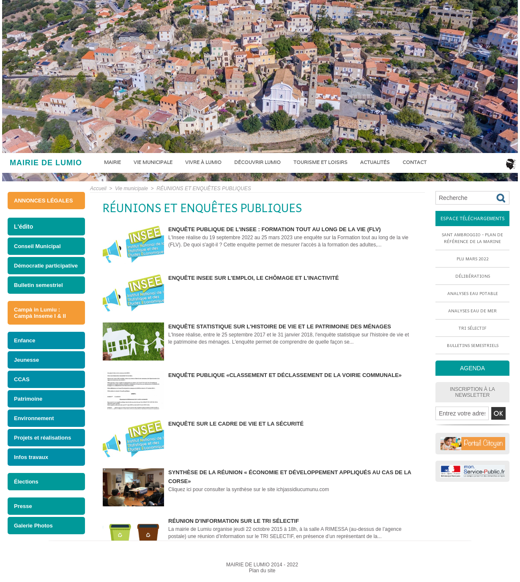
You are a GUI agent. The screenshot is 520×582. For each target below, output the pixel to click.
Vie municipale (153, 162)
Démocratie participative (46, 265)
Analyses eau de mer (472, 310)
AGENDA (472, 368)
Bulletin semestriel (38, 285)
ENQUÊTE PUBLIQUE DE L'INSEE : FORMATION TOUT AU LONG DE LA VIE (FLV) (274, 229)
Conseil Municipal (37, 246)
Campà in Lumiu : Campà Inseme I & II (40, 312)
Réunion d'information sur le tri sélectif (233, 521)
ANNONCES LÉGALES (43, 200)
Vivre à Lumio (203, 162)
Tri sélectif (473, 328)
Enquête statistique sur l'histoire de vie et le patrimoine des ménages (279, 326)
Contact (414, 162)
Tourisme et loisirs (320, 162)
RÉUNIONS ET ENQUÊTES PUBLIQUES (203, 188)
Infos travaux (31, 457)
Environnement (34, 418)
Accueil (98, 188)
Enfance (25, 340)
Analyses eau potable (472, 293)
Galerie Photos (33, 525)
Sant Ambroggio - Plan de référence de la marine (472, 238)
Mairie (112, 162)
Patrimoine (28, 399)
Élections (26, 481)
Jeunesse (26, 360)
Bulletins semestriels (472, 345)
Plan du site (262, 571)
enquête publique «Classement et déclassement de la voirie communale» (285, 375)
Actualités (375, 162)
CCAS (22, 379)
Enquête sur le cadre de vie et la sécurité (236, 424)
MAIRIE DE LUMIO (46, 162)
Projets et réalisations (42, 437)
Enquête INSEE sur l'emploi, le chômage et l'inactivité (253, 278)
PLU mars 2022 (473, 258)
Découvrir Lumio (257, 162)
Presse (23, 506)
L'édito (23, 226)
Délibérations (472, 276)
